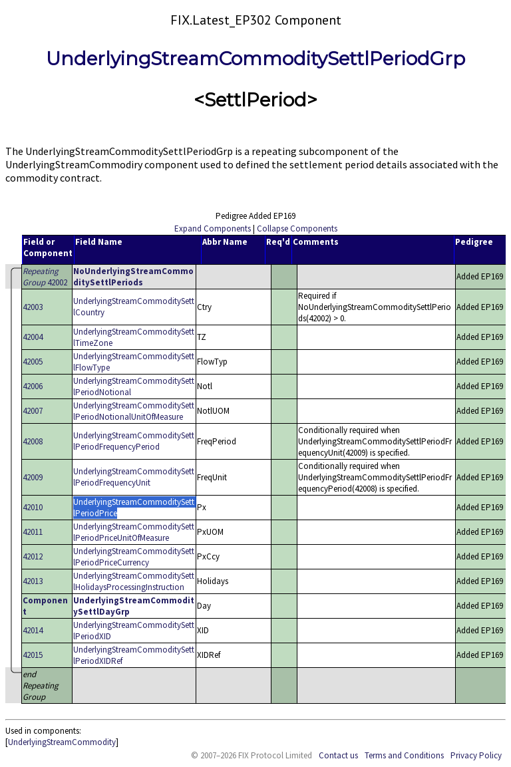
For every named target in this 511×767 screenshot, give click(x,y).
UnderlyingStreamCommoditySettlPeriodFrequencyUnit (133, 477)
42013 (33, 581)
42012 (33, 556)
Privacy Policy (476, 755)
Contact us (338, 755)
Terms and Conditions (404, 755)
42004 (33, 337)
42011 (33, 531)
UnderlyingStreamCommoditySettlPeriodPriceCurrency (133, 556)
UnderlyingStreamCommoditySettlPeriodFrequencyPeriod (133, 441)
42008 (33, 441)
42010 (33, 507)
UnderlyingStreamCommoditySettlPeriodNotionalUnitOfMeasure (133, 411)
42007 (33, 410)
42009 (33, 477)
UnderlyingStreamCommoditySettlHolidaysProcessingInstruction (133, 581)
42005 (33, 361)
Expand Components (212, 228)
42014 (33, 630)
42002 (45, 276)
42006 (33, 386)
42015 (33, 655)
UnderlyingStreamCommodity (62, 742)
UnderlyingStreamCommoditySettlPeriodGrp (255, 58)
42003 (33, 307)
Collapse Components (297, 228)
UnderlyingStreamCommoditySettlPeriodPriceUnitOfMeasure (133, 532)
